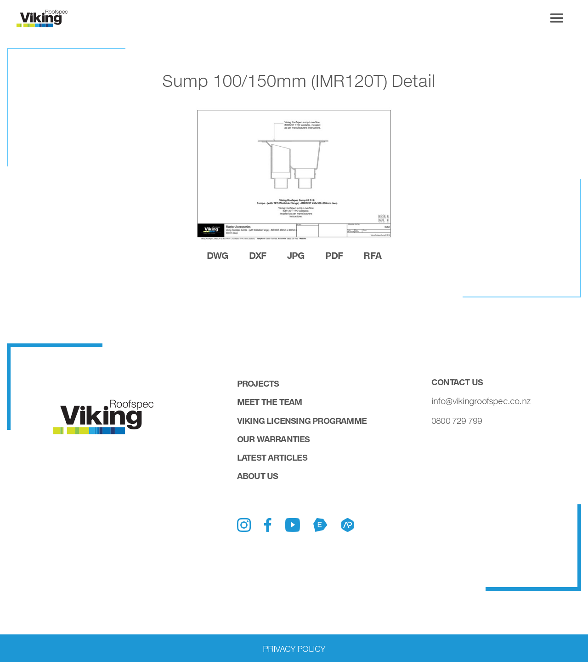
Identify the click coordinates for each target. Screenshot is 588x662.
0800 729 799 (456, 421)
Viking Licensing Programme (302, 421)
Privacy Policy (294, 649)
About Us (257, 476)
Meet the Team (269, 402)
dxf (257, 255)
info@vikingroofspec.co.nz (481, 401)
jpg (296, 255)
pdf (334, 255)
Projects (258, 383)
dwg (217, 255)
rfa (372, 255)
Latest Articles (272, 457)
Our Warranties (273, 439)
